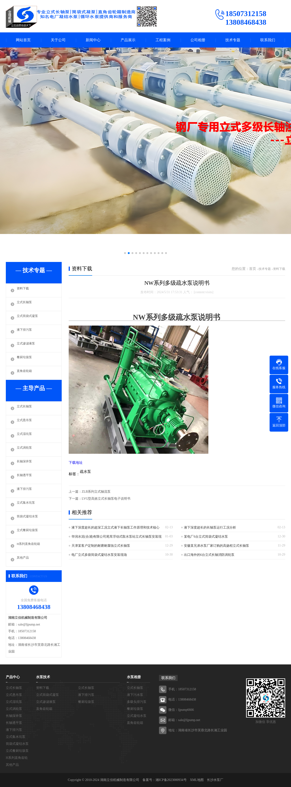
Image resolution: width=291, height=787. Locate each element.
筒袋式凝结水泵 (29, 518)
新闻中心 (93, 40)
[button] (125, 253)
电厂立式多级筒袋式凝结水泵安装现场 (99, 555)
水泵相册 (134, 677)
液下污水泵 (135, 695)
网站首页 (23, 40)
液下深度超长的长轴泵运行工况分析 (210, 527)
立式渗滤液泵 (27, 345)
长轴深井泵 (25, 463)
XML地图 (197, 780)
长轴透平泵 (25, 477)
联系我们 (267, 40)
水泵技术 (43, 677)
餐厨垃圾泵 (25, 359)
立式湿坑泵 (25, 436)
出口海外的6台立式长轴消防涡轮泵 (209, 555)
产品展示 (128, 40)
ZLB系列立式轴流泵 (96, 491)
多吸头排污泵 (136, 702)
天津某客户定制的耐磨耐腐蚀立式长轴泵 (100, 545)
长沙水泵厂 (215, 780)
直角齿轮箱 (25, 373)
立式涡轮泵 (25, 449)
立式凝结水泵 (136, 716)
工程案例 (163, 40)
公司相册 (197, 40)
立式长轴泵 (25, 304)
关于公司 (58, 40)
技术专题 (232, 40)
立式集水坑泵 (27, 504)
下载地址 (76, 462)
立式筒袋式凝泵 (29, 318)
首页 (252, 269)
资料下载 (24, 290)
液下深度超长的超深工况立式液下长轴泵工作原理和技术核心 (115, 527)
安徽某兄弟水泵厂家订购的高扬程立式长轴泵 (216, 545)
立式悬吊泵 (25, 422)
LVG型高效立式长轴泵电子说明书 (106, 498)
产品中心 (13, 677)
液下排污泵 (25, 331)
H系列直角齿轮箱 (30, 546)
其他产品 (24, 559)
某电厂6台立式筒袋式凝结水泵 (206, 536)
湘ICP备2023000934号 (171, 780)
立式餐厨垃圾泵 (29, 532)
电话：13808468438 (182, 699)
